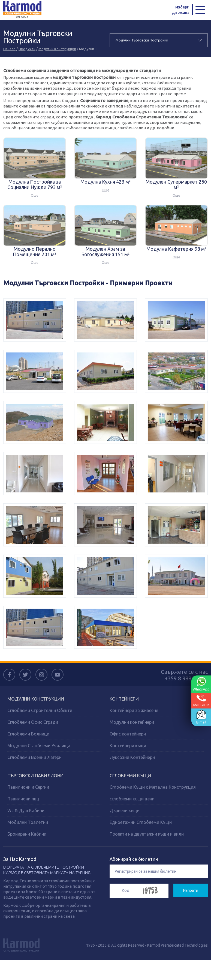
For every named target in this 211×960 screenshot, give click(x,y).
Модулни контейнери (132, 722)
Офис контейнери (128, 733)
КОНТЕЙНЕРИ (124, 698)
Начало (9, 49)
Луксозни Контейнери (132, 757)
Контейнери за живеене (134, 710)
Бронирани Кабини (26, 834)
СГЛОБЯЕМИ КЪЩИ (130, 775)
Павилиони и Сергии (28, 787)
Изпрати (190, 890)
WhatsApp (201, 684)
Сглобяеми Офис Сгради (32, 722)
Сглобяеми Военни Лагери (34, 757)
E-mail (201, 717)
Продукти (27, 49)
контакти (201, 700)
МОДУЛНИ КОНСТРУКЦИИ (35, 698)
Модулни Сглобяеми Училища (38, 745)
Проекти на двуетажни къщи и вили (147, 834)
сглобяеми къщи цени (132, 798)
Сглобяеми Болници (28, 733)
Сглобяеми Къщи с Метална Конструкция (153, 787)
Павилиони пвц (23, 798)
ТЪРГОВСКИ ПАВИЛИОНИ (35, 775)
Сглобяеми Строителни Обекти (39, 710)
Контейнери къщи (128, 745)
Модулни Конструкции (57, 49)
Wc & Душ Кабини (25, 810)
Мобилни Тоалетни (27, 822)
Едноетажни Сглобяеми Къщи (141, 822)
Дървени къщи (125, 810)
